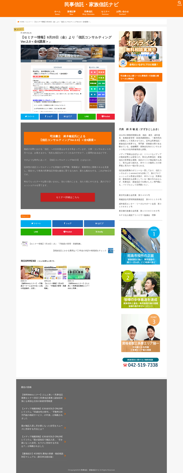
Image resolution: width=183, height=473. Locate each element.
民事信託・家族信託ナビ (91, 4)
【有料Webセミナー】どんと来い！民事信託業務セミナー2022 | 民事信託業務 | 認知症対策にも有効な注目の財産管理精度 (42, 397)
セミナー (105, 12)
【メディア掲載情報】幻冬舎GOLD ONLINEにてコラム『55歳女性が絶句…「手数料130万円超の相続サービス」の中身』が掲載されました (42, 413)
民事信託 (88, 12)
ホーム (57, 12)
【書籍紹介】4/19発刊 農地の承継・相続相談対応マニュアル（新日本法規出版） (42, 455)
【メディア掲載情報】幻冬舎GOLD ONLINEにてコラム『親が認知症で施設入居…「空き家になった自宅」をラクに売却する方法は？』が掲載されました (42, 441)
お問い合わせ (122, 12)
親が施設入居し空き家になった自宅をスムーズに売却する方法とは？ (42, 427)
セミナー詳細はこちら (67, 197)
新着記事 (71, 12)
